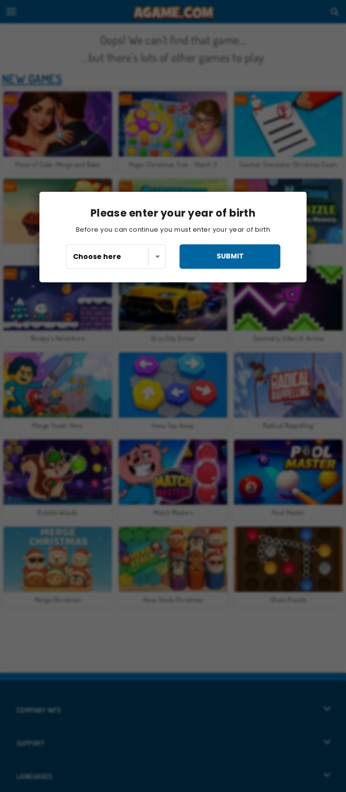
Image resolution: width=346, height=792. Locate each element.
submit (230, 256)
